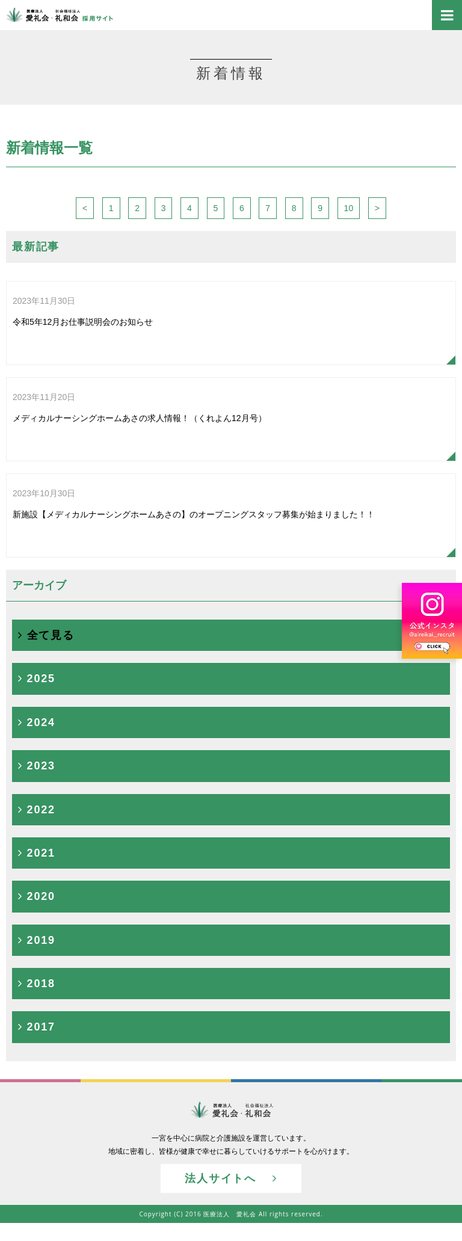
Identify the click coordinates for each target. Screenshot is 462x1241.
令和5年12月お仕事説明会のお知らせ (83, 307)
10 (349, 208)
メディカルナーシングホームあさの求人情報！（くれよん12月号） (139, 403)
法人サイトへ (231, 1178)
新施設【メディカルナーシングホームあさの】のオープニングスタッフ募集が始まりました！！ (194, 499)
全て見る (46, 635)
